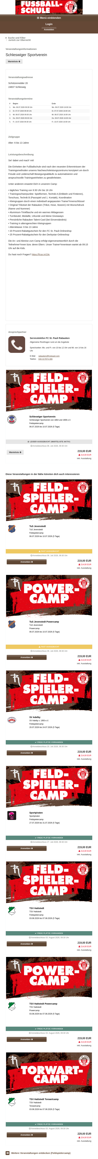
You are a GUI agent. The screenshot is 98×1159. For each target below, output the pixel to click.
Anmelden (49, 29)
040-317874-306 (45, 359)
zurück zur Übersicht (19, 40)
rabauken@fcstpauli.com (49, 356)
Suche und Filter (17, 38)
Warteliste (14, 61)
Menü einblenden (49, 18)
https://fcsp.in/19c (41, 254)
